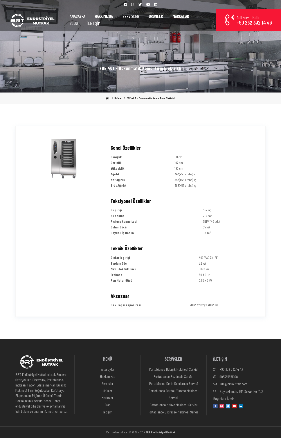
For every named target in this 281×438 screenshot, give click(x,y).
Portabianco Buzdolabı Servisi (173, 376)
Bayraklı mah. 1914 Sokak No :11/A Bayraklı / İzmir (238, 394)
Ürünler (118, 98)
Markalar (107, 397)
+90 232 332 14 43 (228, 369)
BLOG (74, 23)
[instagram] (222, 406)
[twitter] (228, 406)
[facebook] (215, 406)
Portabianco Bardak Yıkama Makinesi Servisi (173, 394)
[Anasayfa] (32, 20)
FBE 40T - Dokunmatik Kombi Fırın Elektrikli (150, 98)
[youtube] (234, 406)
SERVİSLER (130, 16)
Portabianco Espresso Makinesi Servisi (173, 412)
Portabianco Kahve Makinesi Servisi (174, 404)
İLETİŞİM (94, 23)
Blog (107, 404)
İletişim (107, 412)
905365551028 (225, 376)
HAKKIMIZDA (104, 16)
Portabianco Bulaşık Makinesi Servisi (173, 369)
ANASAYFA (77, 16)
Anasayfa (107, 369)
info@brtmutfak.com (230, 384)
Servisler (107, 383)
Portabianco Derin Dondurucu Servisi (173, 383)
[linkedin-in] (241, 406)
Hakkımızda (107, 376)
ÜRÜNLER (156, 16)
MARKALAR (181, 16)
